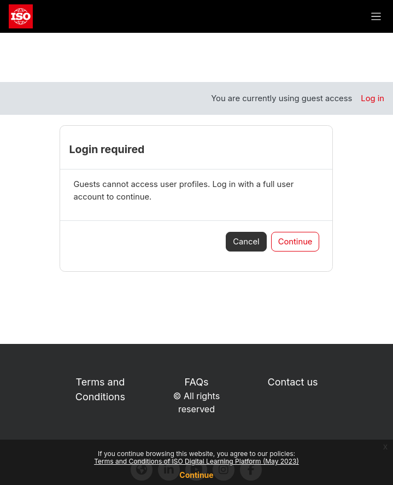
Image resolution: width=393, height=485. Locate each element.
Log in (372, 98)
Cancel (246, 242)
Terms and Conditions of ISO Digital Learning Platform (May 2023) (196, 461)
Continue (196, 475)
